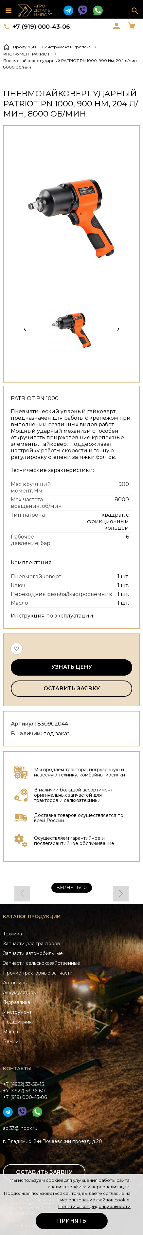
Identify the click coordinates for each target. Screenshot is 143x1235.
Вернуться (71, 888)
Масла (10, 1032)
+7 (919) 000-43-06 (41, 26)
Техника (12, 934)
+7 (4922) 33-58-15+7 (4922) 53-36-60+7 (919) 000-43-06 (25, 1090)
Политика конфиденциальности (94, 1206)
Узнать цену (71, 667)
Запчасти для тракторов (31, 943)
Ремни (11, 1041)
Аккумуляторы (20, 992)
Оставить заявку (72, 688)
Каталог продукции (32, 916)
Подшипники (19, 1022)
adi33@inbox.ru (20, 1128)
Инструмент (17, 1012)
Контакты (17, 1068)
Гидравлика (16, 1002)
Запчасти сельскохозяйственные (41, 963)
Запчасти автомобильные (33, 953)
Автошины (15, 983)
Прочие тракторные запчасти (38, 973)
